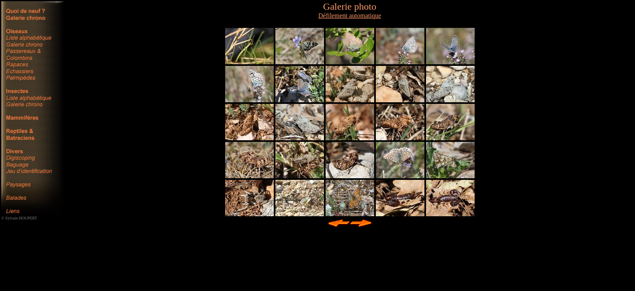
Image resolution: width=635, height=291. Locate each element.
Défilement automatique (349, 15)
